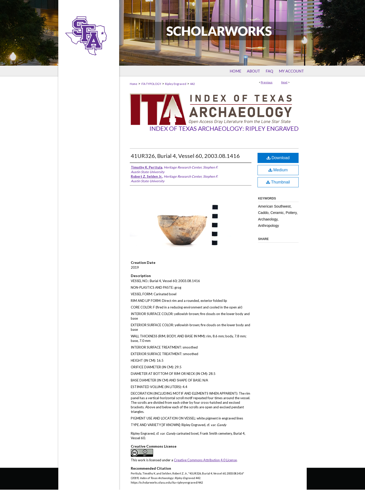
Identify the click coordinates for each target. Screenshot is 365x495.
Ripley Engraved (175, 83)
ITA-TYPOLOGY (151, 83)
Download (278, 158)
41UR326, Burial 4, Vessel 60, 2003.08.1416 (185, 155)
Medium (278, 170)
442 (192, 83)
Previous (266, 82)
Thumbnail (278, 182)
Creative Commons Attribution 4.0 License (205, 460)
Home (133, 83)
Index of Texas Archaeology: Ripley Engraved (224, 128)
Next (284, 82)
